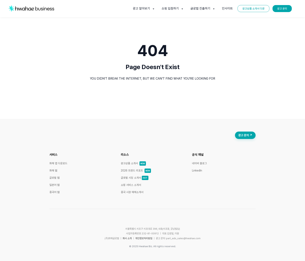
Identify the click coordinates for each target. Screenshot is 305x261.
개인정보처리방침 (143, 238)
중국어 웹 (54, 192)
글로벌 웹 (54, 177)
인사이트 (227, 8)
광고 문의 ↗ (245, 135)
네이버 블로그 (199, 163)
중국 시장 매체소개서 (132, 192)
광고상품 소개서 (133, 163)
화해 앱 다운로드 (58, 163)
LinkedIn (197, 170)
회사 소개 (127, 238)
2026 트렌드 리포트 (136, 170)
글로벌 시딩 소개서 (134, 177)
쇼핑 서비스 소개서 (131, 184)
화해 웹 (53, 170)
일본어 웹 (54, 184)
